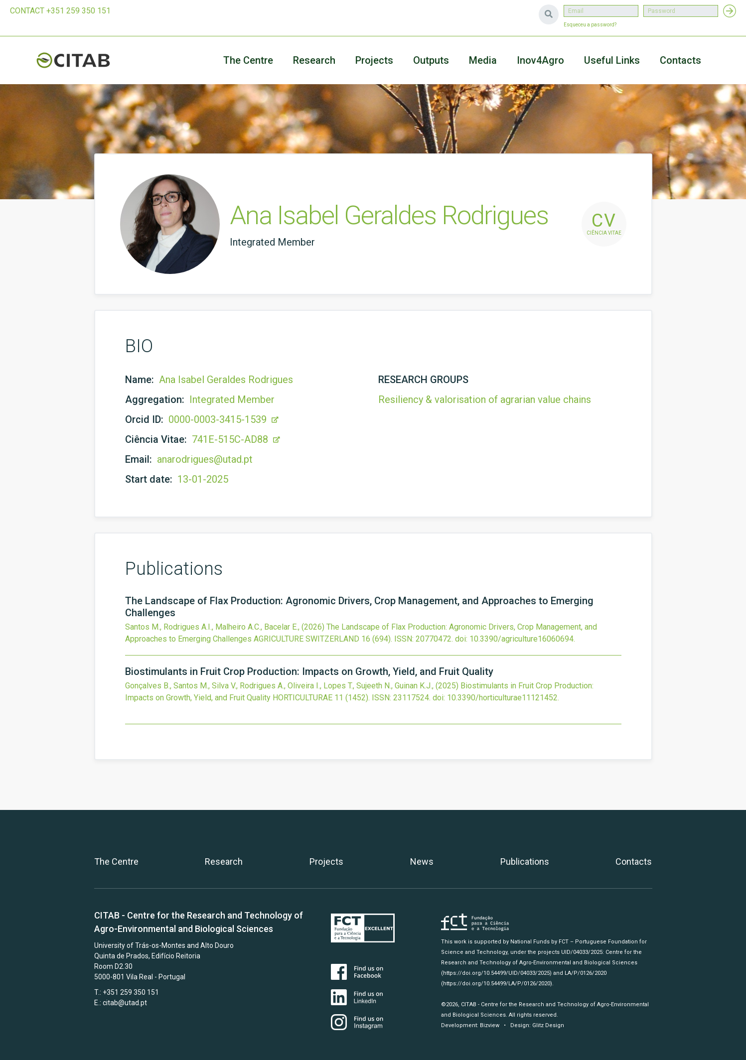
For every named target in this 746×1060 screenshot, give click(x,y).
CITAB (85, 60)
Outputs (431, 60)
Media (483, 60)
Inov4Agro (540, 60)
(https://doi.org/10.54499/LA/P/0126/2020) (496, 983)
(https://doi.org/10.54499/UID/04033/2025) (496, 973)
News (422, 861)
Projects (326, 861)
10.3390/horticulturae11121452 (502, 697)
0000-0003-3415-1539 (223, 419)
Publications (524, 861)
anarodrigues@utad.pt (205, 459)
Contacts (680, 60)
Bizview (489, 1025)
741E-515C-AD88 (236, 439)
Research (314, 60)
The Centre (248, 60)
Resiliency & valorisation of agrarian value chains (484, 399)
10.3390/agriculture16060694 (521, 639)
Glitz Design (548, 1025)
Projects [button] (374, 60)
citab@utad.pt (125, 1003)
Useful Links (612, 60)
